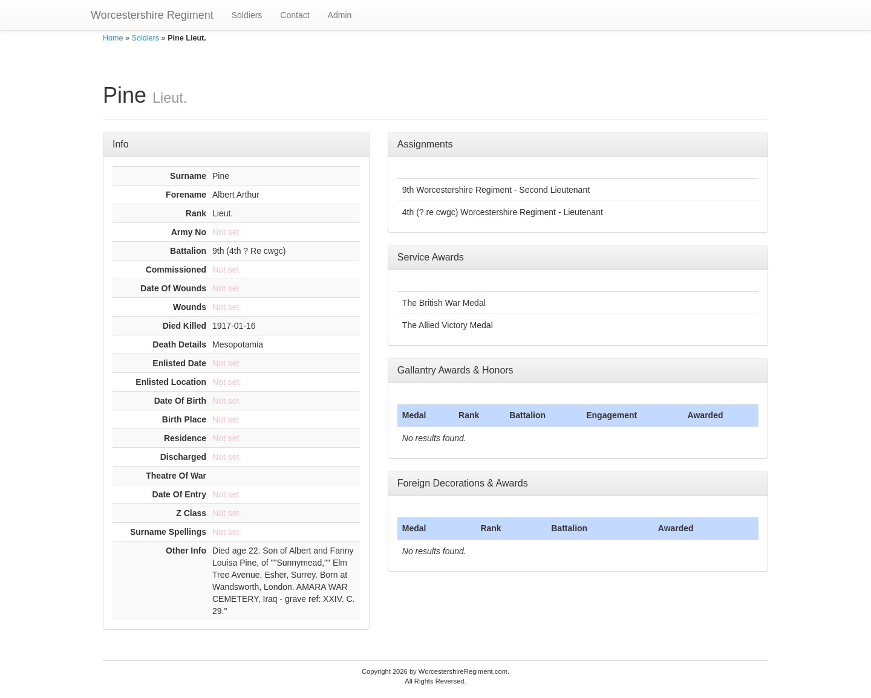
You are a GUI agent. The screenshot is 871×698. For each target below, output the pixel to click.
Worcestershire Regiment (152, 15)
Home (113, 38)
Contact (294, 15)
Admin (340, 15)
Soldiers (247, 15)
